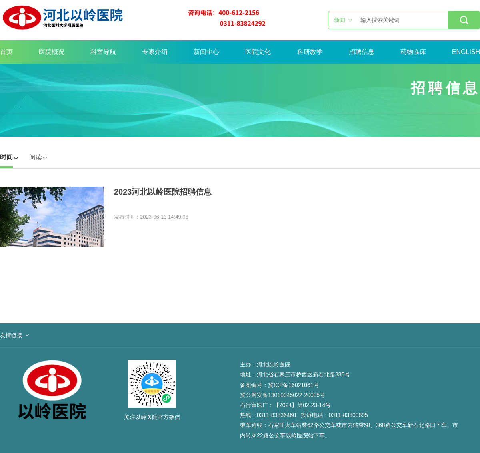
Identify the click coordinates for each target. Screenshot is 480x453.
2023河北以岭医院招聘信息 (163, 191)
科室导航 (103, 51)
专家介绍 (155, 51)
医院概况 (51, 51)
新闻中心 (206, 51)
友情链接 (11, 335)
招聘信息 (361, 51)
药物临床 (413, 51)
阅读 (38, 157)
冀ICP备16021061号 (293, 385)
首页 (6, 51)
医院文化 (258, 51)
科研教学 (310, 51)
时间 (9, 157)
